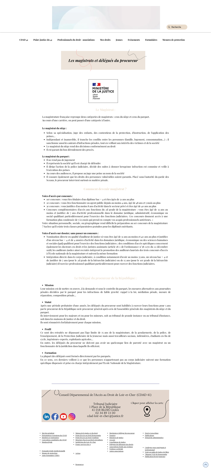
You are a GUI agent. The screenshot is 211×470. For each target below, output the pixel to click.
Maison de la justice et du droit (86, 433)
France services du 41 (83, 444)
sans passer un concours (83, 233)
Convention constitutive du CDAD (54, 440)
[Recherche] (177, 27)
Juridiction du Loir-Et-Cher (85, 442)
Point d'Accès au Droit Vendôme (87, 437)
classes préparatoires (80, 226)
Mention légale (47, 442)
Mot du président (48, 433)
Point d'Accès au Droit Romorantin (88, 435)
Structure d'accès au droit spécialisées (89, 440)
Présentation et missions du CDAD (54, 435)
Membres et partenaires (50, 437)
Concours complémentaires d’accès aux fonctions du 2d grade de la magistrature (91, 209)
